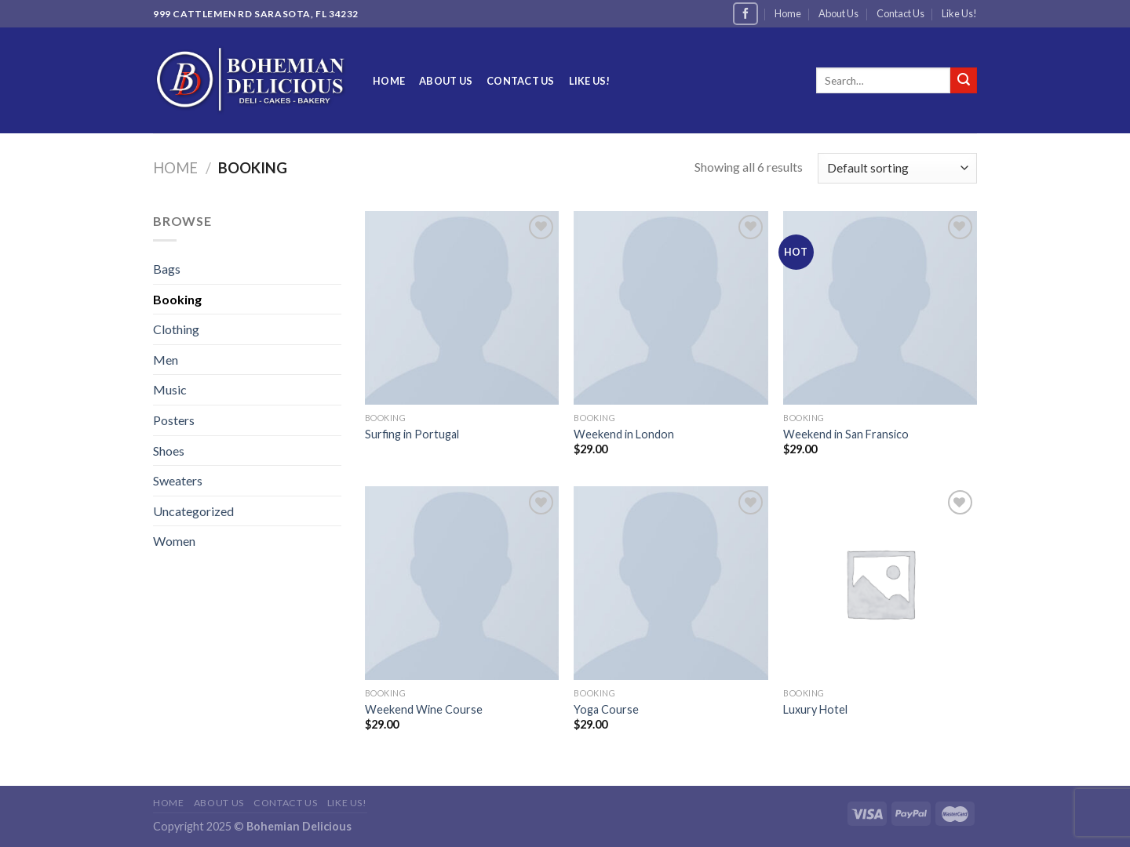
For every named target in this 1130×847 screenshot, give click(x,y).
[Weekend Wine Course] (462, 583)
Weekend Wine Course (424, 709)
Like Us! (959, 13)
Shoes (168, 450)
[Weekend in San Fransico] (880, 308)
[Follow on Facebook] (745, 13)
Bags (166, 268)
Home (788, 13)
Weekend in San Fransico (846, 434)
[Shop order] (897, 168)
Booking (177, 299)
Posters (174, 420)
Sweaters (177, 480)
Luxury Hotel (815, 709)
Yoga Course (606, 709)
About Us (838, 13)
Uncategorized (193, 510)
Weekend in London (624, 434)
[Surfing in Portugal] (462, 308)
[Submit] (963, 80)
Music (170, 389)
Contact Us (900, 13)
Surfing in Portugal (412, 434)
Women (174, 540)
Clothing (176, 329)
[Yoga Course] (670, 583)
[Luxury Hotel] (880, 583)
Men (165, 359)
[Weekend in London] (670, 308)
